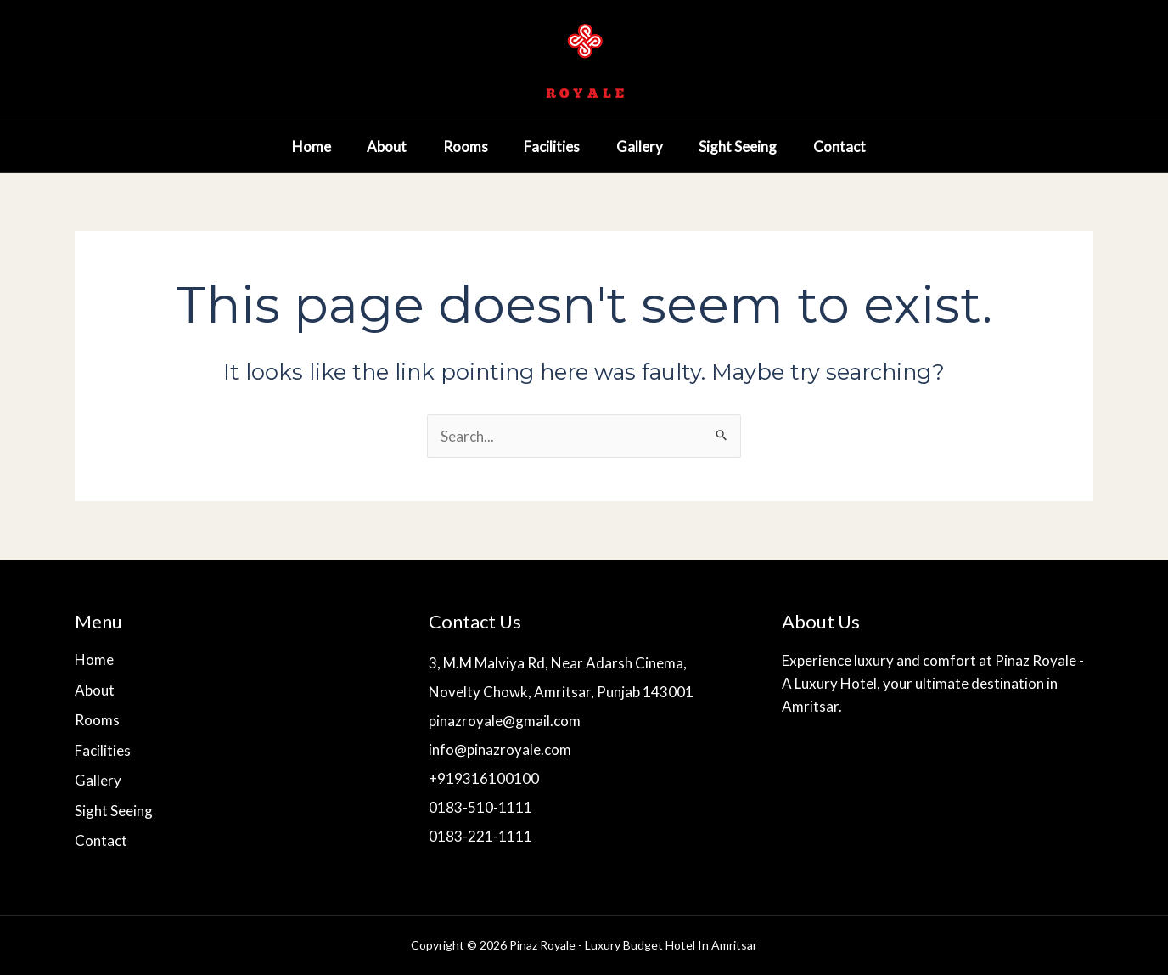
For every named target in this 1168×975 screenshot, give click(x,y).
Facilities (536, 146)
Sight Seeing (735, 146)
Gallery (630, 146)
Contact (843, 146)
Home (276, 146)
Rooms (443, 146)
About (359, 146)
